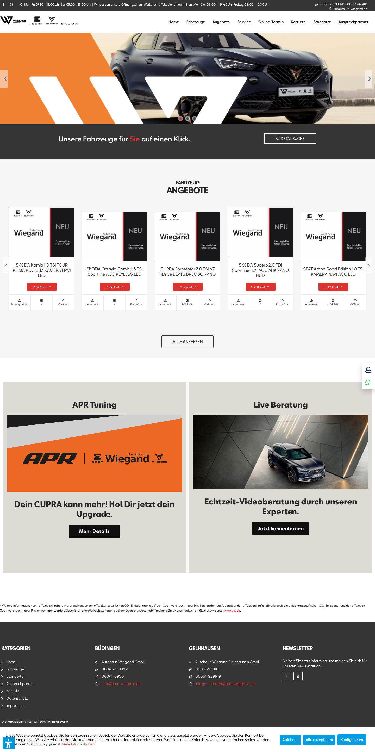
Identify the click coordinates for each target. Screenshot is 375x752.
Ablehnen (290, 739)
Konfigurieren (352, 739)
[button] (9, 743)
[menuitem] (174, 22)
